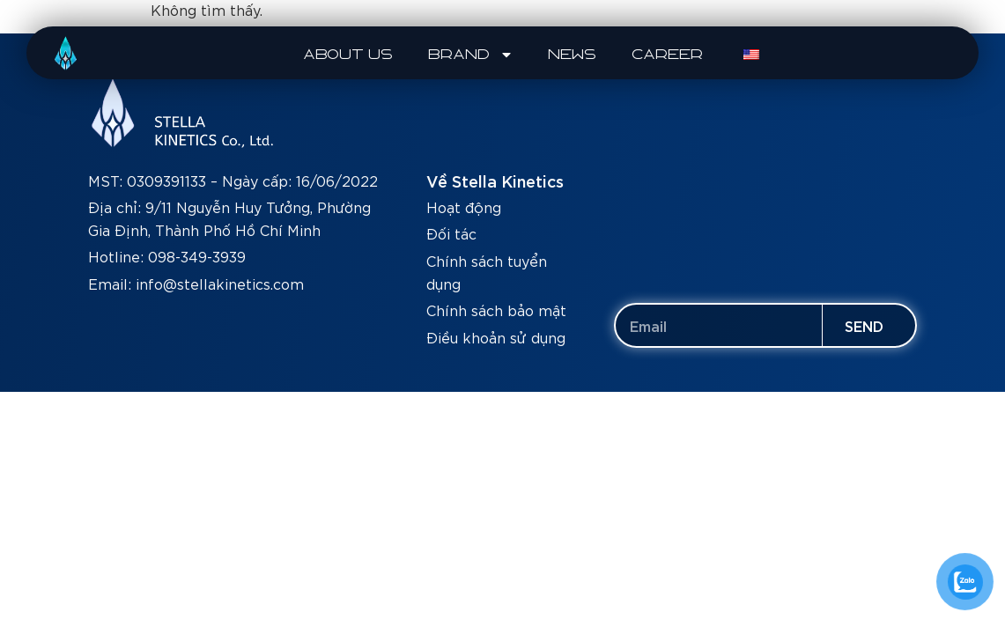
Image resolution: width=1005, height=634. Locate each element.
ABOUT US (349, 55)
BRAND (471, 54)
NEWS (573, 55)
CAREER (668, 55)
